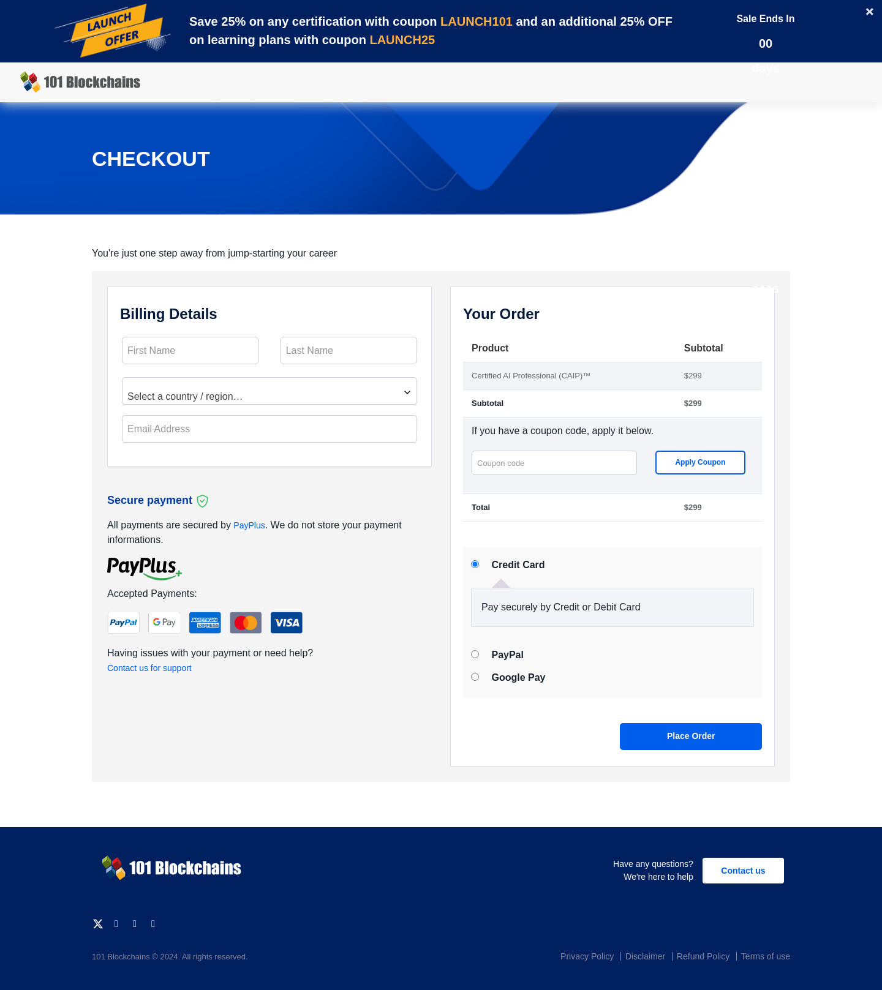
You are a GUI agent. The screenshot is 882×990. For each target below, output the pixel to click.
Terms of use (765, 956)
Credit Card (518, 565)
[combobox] (269, 391)
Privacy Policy (587, 956)
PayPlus (249, 525)
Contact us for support (149, 668)
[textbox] (270, 396)
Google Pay (518, 677)
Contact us (743, 871)
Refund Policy (703, 956)
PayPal (507, 655)
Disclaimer (645, 956)
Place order (691, 736)
